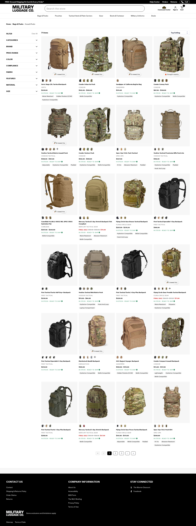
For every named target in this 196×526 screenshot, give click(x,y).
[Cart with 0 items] (182, 8)
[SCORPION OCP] (91, 80)
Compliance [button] (12, 66)
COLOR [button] (9, 59)
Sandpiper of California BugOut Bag (129, 84)
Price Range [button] (12, 53)
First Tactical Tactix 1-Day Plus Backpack (56, 430)
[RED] (84, 425)
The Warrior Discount (140, 487)
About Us (72, 487)
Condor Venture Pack (86, 153)
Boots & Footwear (118, 16)
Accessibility (73, 491)
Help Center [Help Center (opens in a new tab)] (155, 2)
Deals (155, 16)
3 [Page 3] (121, 453)
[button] (164, 8)
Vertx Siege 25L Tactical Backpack (53, 84)
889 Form (72, 495)
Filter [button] (9, 34)
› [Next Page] (127, 453)
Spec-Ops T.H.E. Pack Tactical (127, 153)
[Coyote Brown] (158, 357)
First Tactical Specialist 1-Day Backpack (168, 222)
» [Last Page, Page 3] (133, 453)
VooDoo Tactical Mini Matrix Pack (91, 292)
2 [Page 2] (115, 453)
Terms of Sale (20, 522)
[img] (62, 93)
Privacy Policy (73, 503)
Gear (102, 16)
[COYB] (121, 149)
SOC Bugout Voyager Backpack (127, 361)
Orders (165, 2)
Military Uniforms (139, 16)
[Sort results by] (179, 33)
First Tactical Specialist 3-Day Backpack (55, 361)
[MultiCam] (54, 149)
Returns (173, 2)
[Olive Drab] (87, 149)
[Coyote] (84, 80)
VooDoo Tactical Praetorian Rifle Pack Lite (169, 153)
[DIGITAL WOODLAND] (162, 288)
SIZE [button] (8, 91)
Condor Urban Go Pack (87, 84)
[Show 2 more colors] (95, 357)
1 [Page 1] (109, 453)
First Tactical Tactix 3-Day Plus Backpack (131, 292)
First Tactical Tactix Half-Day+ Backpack (55, 292)
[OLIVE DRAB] (87, 80)
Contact (9, 487)
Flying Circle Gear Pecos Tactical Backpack (131, 430)
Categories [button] (12, 40)
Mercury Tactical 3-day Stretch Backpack (94, 430)
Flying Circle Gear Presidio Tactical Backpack (170, 292)
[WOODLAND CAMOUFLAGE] (46, 149)
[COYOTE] (46, 80)
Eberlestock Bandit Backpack (89, 361)
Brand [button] (9, 46)
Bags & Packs (44, 16)
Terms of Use (73, 507)
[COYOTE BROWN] (84, 357)
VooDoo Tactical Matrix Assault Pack (54, 153)
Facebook (135, 491)
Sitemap (9, 522)
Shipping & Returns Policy (16, 491)
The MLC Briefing (75, 499)
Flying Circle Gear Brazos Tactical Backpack (132, 222)
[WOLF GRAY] (50, 80)
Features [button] (11, 78)
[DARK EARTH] (87, 357)
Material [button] (10, 85)
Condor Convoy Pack (161, 84)
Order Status (11, 495)
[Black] (80, 149)
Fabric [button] (9, 72)
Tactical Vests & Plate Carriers (82, 16)
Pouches (60, 16)
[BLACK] (42, 80)
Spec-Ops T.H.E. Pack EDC (163, 430)
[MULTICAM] (125, 149)
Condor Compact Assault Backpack (166, 361)
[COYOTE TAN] (158, 149)
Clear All (35, 34)
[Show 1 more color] (57, 149)
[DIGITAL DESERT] (87, 217)
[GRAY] (91, 357)
